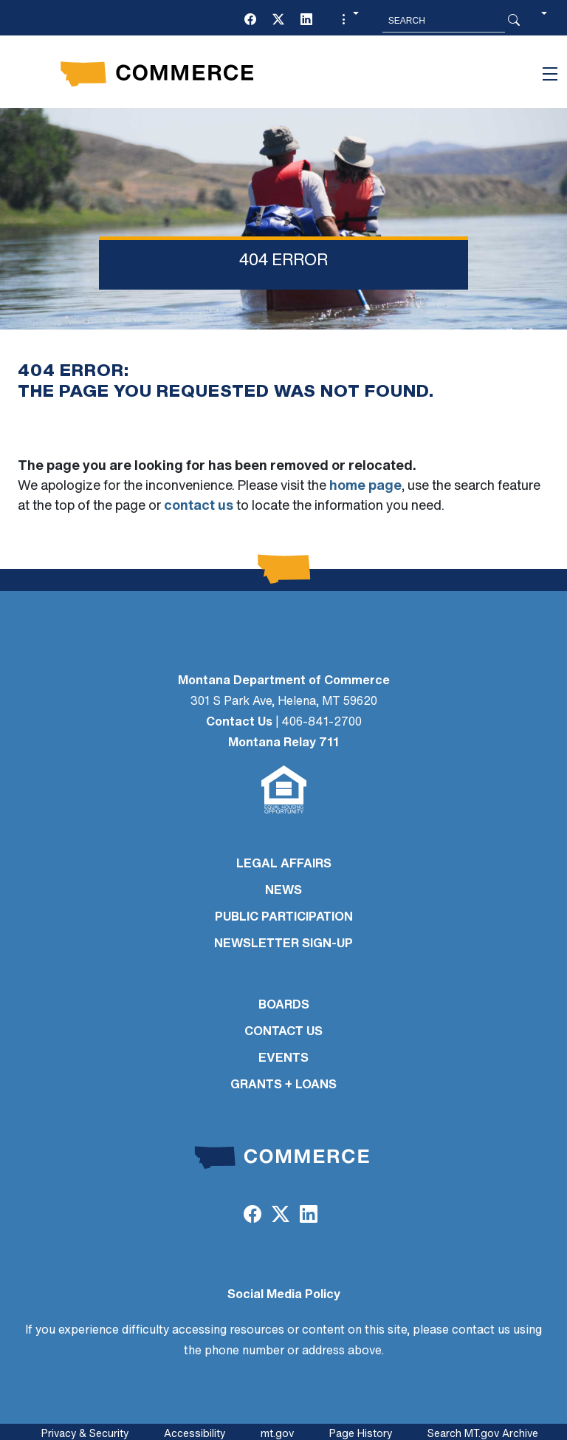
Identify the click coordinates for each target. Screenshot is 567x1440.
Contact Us (239, 722)
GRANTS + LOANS (283, 1085)
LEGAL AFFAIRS (283, 864)
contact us (198, 506)
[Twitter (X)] (278, 21)
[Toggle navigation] (550, 74)
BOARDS (283, 1005)
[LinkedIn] (306, 21)
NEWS (283, 891)
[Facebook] (250, 21)
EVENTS (283, 1059)
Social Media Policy (283, 1295)
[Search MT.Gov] (443, 21)
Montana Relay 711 (283, 743)
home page (365, 487)
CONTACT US (283, 1032)
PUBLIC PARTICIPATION (284, 918)
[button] (348, 20)
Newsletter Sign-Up (283, 944)
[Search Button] (513, 21)
